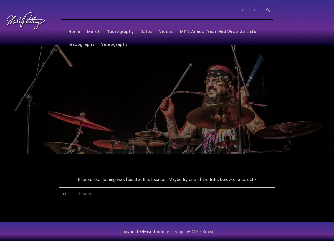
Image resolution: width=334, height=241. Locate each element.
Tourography (120, 31)
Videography (114, 44)
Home (74, 31)
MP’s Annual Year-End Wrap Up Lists (218, 31)
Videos (166, 31)
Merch (94, 31)
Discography (81, 44)
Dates (146, 31)
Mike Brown (202, 231)
